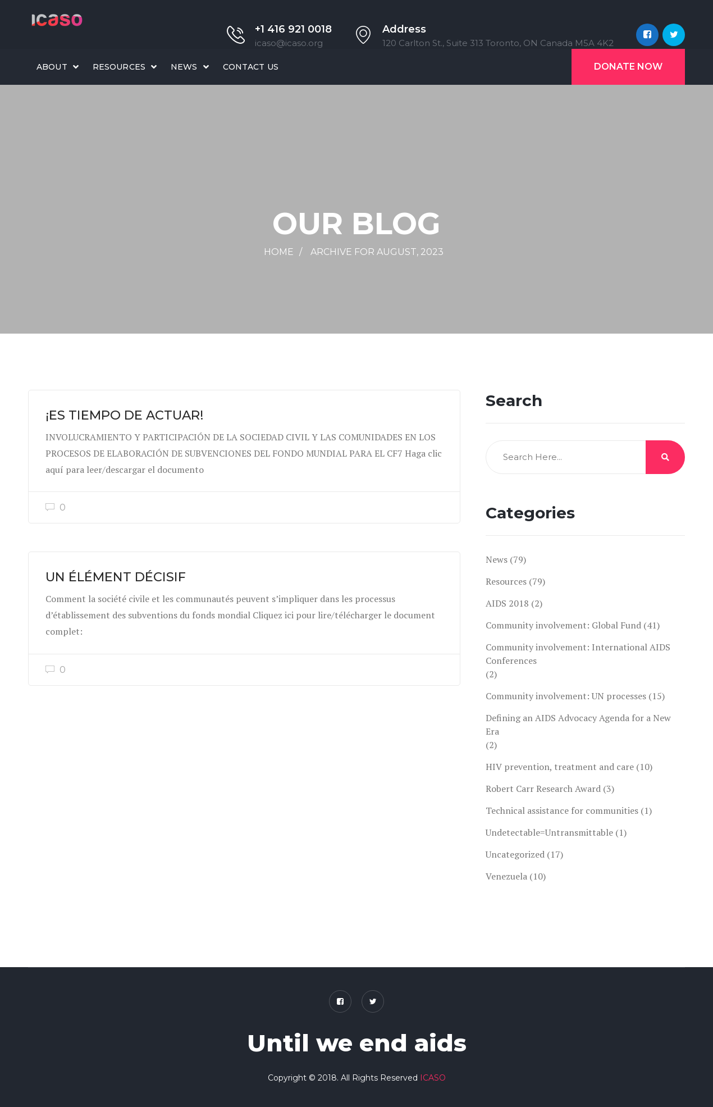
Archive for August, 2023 (377, 252)
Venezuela (506, 876)
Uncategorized (515, 854)
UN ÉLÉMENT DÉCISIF (115, 577)
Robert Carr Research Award (543, 788)
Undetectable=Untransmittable (549, 832)
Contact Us (250, 67)
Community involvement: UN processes (566, 696)
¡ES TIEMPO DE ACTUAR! (124, 415)
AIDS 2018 (507, 603)
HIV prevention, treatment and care (560, 766)
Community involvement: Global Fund (563, 625)
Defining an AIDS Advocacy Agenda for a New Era (578, 724)
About (51, 67)
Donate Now (628, 66)
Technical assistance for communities (562, 810)
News (184, 67)
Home (279, 252)
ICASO (433, 1078)
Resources (119, 67)
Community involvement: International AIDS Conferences (578, 654)
